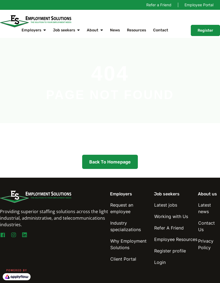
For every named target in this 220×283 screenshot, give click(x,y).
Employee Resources (175, 239)
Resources (136, 30)
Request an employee (121, 208)
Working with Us (171, 216)
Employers (31, 30)
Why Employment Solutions (128, 244)
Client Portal (123, 259)
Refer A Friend (169, 228)
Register (205, 30)
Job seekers (64, 30)
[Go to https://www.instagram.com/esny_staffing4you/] (13, 235)
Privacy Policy (205, 244)
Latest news (204, 208)
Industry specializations (125, 226)
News (115, 30)
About (92, 30)
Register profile (170, 251)
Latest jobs (165, 205)
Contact (160, 30)
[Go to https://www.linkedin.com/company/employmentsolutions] (24, 235)
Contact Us (206, 226)
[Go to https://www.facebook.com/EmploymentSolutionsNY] (2, 235)
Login (160, 262)
